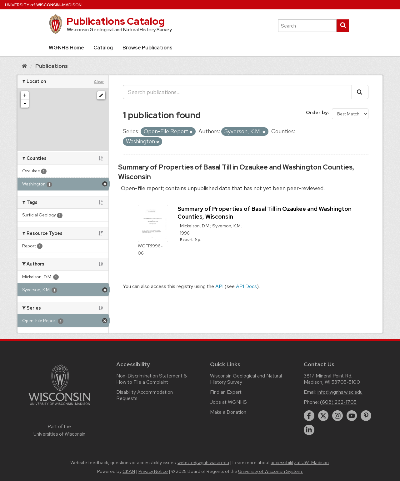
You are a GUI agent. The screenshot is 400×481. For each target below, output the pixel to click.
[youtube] (352, 415)
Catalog (103, 47)
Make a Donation (228, 412)
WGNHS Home (66, 47)
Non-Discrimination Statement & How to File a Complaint (151, 378)
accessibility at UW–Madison (300, 462)
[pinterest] (366, 415)
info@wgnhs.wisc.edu (340, 392)
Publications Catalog (116, 21)
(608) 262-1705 (338, 402)
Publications (51, 65)
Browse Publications (147, 47)
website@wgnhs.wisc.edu (203, 462)
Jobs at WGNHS (228, 402)
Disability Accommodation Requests (144, 395)
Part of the (59, 430)
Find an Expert (226, 392)
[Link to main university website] (59, 406)
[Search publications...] (237, 92)
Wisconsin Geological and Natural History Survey (246, 378)
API (219, 286)
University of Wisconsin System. (270, 471)
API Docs (246, 286)
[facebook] (309, 415)
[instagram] (337, 415)
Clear (99, 81)
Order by (317, 112)
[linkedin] (309, 430)
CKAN (128, 471)
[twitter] (323, 415)
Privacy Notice (153, 471)
